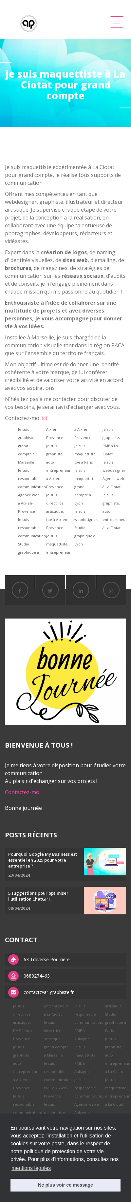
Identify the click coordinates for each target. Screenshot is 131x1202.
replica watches (106, 4)
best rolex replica (18, 4)
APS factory (76, 4)
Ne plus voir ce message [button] (65, 1185)
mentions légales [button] (31, 1168)
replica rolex (50, 4)
